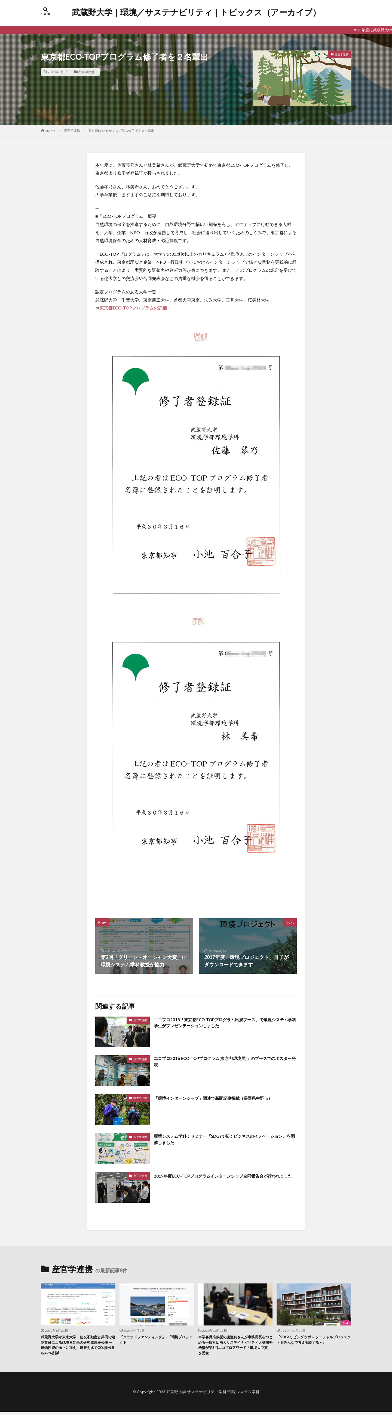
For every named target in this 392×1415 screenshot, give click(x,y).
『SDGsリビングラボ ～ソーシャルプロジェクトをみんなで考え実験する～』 (313, 1340)
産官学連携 (86, 72)
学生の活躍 (140, 1098)
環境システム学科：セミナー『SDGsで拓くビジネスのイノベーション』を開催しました (223, 1140)
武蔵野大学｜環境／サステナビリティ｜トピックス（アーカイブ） (196, 12)
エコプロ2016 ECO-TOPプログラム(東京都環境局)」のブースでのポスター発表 (223, 1062)
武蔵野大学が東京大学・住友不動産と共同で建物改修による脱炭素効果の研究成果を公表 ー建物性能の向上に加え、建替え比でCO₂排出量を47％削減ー (78, 1347)
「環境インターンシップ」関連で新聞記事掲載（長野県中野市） (225, 1098)
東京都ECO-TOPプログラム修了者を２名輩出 (121, 131)
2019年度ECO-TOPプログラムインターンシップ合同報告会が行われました (224, 1179)
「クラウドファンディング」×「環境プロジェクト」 (155, 1340)
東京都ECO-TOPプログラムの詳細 (133, 307)
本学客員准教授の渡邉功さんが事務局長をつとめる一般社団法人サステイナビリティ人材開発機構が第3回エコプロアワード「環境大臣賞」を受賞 (235, 1347)
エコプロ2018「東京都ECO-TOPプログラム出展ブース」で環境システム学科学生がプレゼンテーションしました (224, 1023)
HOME (50, 131)
